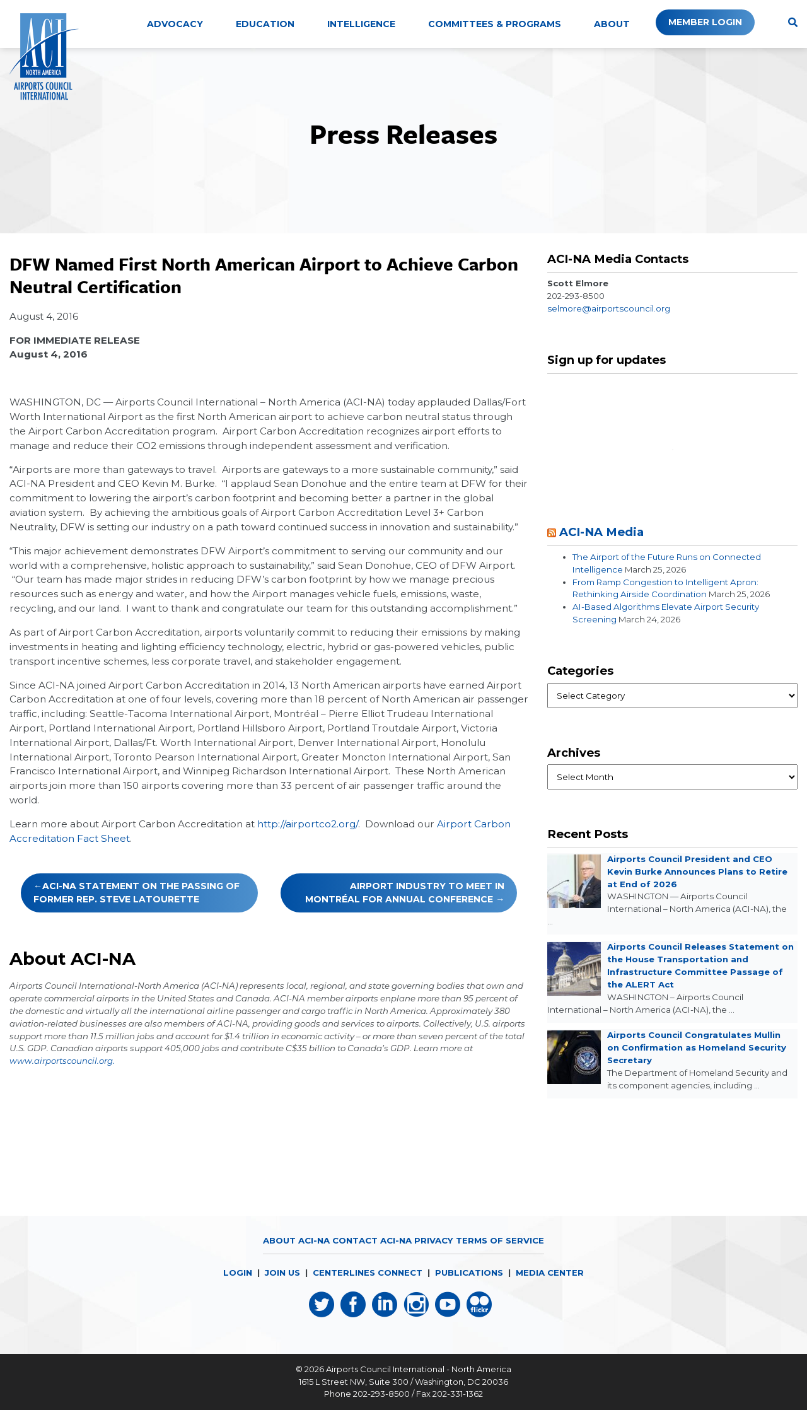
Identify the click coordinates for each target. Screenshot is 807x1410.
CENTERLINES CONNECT (367, 1272)
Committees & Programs (494, 24)
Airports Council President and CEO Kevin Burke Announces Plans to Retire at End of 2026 (697, 871)
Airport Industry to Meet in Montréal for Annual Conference (404, 892)
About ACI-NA (296, 1240)
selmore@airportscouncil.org (608, 308)
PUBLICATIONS (469, 1272)
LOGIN (237, 1272)
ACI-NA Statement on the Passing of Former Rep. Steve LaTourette (136, 892)
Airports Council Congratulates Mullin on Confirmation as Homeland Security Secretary (696, 1047)
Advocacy (175, 24)
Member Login (705, 22)
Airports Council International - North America (418, 1369)
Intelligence (361, 24)
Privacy (433, 1240)
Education (265, 24)
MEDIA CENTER (550, 1272)
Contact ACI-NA (372, 1240)
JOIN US (282, 1272)
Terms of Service (500, 1240)
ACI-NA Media (601, 532)
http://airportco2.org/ (307, 824)
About (612, 24)
